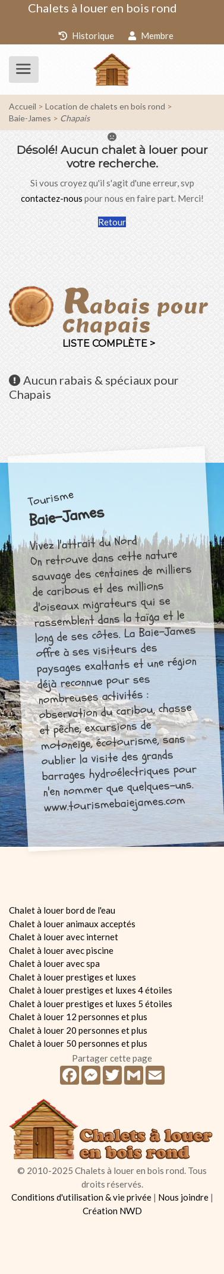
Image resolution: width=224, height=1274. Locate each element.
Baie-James (30, 118)
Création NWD (112, 1210)
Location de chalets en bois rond (105, 106)
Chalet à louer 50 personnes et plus (78, 1043)
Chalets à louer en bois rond (102, 8)
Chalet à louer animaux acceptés (72, 923)
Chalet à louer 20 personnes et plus (78, 1030)
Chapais (75, 118)
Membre (150, 35)
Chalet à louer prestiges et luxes (72, 977)
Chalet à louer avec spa (54, 963)
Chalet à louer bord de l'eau (62, 910)
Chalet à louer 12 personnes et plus (78, 1016)
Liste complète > (108, 343)
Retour (112, 222)
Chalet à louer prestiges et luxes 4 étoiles (90, 990)
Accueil (22, 106)
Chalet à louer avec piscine (61, 950)
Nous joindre (183, 1197)
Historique (86, 35)
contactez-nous (52, 198)
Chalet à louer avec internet (63, 936)
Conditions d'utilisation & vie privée (81, 1197)
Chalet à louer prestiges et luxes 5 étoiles (90, 1003)
